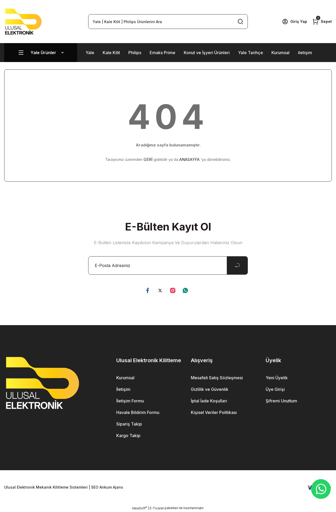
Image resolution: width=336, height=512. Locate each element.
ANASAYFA (189, 159)
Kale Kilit (111, 52)
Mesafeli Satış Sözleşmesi (217, 377)
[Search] (168, 21)
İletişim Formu (130, 400)
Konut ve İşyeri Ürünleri (207, 52)
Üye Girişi (275, 389)
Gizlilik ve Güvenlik (209, 389)
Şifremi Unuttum (281, 400)
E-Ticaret (157, 508)
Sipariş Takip (129, 424)
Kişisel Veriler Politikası (214, 412)
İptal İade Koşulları (209, 400)
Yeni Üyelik (277, 377)
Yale (90, 52)
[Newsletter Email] (168, 265)
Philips (134, 52)
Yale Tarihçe (250, 52)
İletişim (123, 389)
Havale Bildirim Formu (137, 412)
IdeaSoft (139, 508)
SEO (94, 487)
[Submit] (237, 265)
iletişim (305, 52)
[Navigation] (40, 52)
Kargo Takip (128, 435)
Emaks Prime (162, 52)
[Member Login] (294, 21)
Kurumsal (280, 52)
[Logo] (23, 21)
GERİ (148, 159)
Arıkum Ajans (111, 487)
